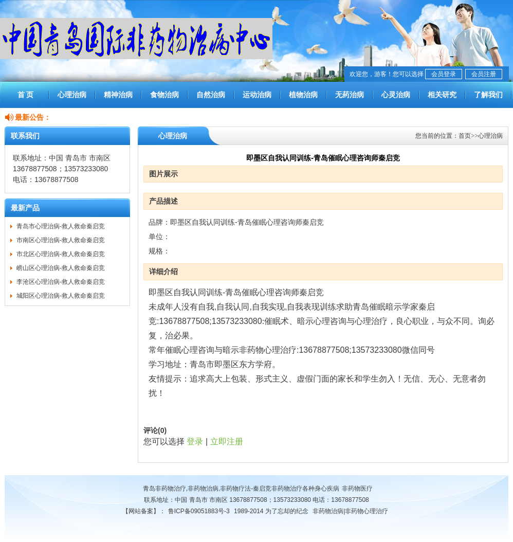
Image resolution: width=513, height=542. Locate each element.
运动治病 (257, 95)
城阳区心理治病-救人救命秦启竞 (60, 295)
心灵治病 (395, 95)
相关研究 (442, 95)
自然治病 (210, 95)
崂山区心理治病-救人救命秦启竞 (60, 268)
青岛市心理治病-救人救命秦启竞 (60, 226)
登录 (195, 441)
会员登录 (443, 74)
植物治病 (303, 95)
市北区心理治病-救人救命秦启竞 (60, 254)
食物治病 (164, 95)
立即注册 (226, 441)
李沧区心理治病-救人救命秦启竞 (60, 281)
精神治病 (118, 95)
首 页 (25, 95)
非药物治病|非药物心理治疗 (350, 511)
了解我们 (488, 95)
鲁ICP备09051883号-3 (199, 511)
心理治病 (72, 95)
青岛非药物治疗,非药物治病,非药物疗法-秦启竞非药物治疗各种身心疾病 (241, 488)
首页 (465, 135)
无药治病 (349, 95)
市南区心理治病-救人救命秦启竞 (60, 240)
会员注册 (483, 74)
